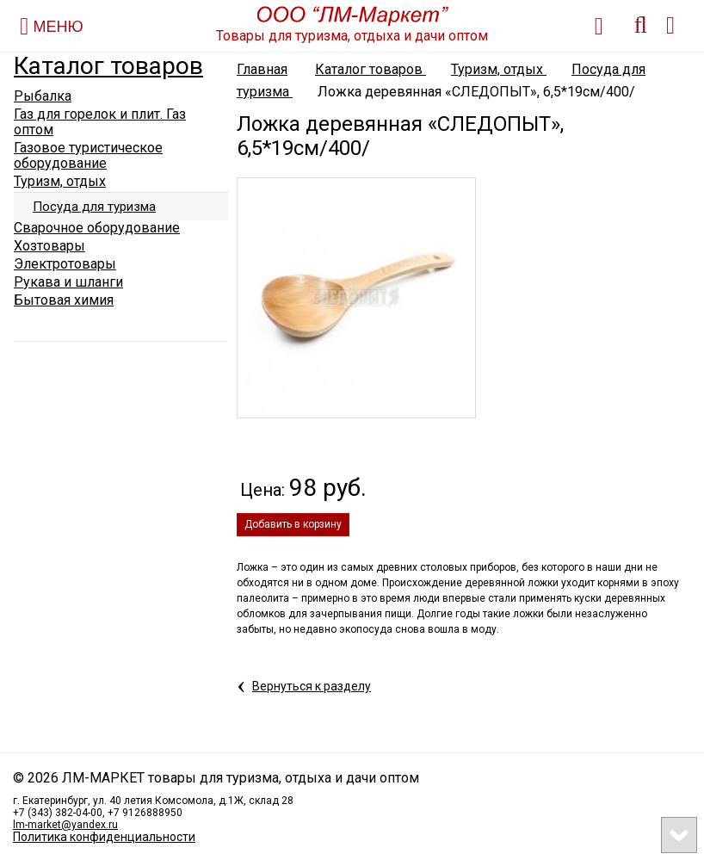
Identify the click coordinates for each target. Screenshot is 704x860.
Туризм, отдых (499, 69)
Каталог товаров (108, 66)
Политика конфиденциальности (104, 837)
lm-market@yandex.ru (65, 825)
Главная (262, 69)
